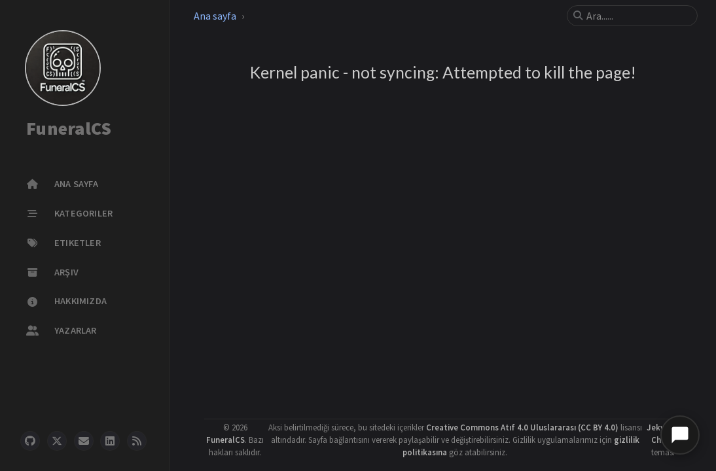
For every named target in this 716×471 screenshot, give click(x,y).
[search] (637, 16)
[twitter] (57, 441)
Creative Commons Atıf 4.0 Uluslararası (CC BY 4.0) (522, 427)
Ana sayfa (215, 15)
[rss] (137, 441)
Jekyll (658, 427)
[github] (30, 441)
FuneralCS (68, 129)
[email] (84, 441)
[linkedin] (110, 441)
